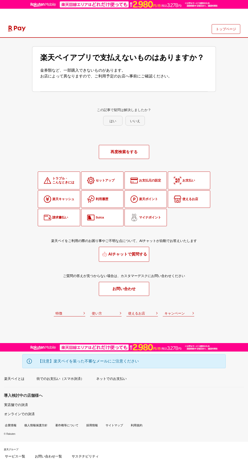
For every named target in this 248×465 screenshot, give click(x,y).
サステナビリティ (85, 456)
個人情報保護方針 (35, 425)
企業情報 (10, 425)
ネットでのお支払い (111, 379)
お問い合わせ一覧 (48, 456)
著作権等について (66, 425)
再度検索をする (124, 152)
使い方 (97, 313)
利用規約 (136, 425)
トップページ (226, 29)
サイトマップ (114, 425)
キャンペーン (174, 313)
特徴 (58, 313)
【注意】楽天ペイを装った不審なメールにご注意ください (88, 361)
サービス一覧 (15, 456)
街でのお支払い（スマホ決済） (60, 379)
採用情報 (92, 425)
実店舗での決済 (16, 405)
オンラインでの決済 (19, 414)
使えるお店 (136, 313)
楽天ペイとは (14, 379)
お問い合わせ (124, 289)
